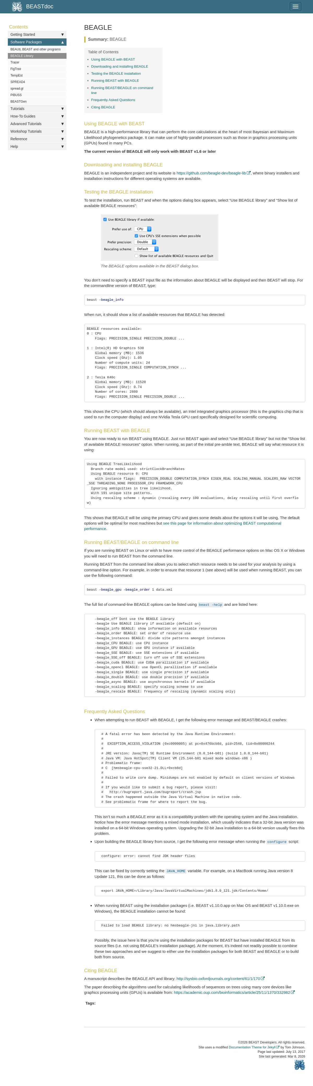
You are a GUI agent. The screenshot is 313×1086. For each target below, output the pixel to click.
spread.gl (16, 88)
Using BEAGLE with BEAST (113, 59)
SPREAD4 (17, 82)
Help (37, 146)
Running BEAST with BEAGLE (115, 81)
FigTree (15, 69)
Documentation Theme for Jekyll (252, 1047)
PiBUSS (16, 95)
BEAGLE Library (21, 56)
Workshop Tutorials (37, 131)
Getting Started (37, 34)
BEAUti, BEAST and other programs (35, 49)
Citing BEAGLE (103, 107)
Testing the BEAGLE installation (116, 73)
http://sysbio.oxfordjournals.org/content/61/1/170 (218, 978)
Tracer (14, 62)
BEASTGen (18, 101)
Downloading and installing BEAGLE (119, 66)
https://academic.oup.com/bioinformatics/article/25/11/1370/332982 (232, 992)
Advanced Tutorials (37, 123)
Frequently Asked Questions (113, 100)
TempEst (16, 75)
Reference (37, 139)
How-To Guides (37, 116)
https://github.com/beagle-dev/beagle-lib (211, 173)
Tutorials (37, 108)
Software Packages (37, 42)
